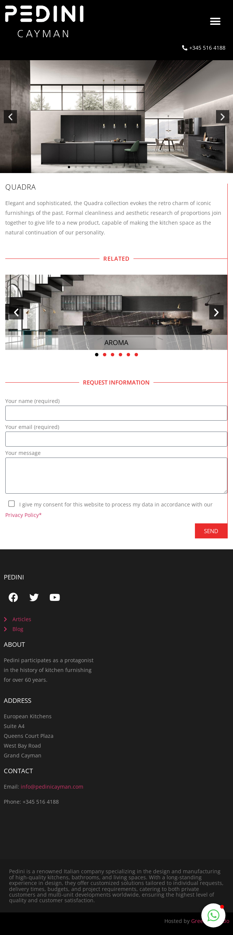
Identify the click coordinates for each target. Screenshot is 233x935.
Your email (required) (32, 427)
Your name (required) (32, 401)
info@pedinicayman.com (52, 786)
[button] (215, 21)
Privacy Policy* (23, 514)
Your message (23, 453)
